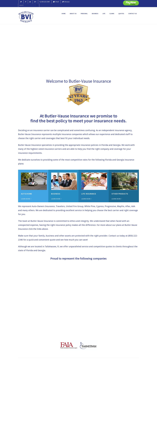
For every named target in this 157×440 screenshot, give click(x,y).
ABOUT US (73, 13)
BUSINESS (95, 13)
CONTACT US (132, 13)
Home (63, 13)
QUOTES (121, 13)
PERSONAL (84, 13)
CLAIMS (111, 13)
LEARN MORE (26, 199)
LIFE (104, 13)
